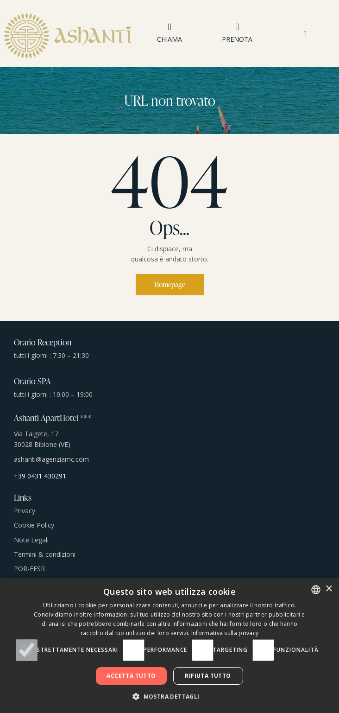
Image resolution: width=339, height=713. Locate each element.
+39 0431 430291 (40, 475)
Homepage (169, 284)
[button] (305, 33)
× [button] (328, 589)
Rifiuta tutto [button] (208, 676)
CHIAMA (169, 39)
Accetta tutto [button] (131, 676)
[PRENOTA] (237, 27)
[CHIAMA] (169, 27)
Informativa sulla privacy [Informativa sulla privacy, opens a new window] (225, 633)
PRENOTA (237, 39)
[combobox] (315, 589)
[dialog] (169, 645)
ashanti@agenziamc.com (51, 459)
